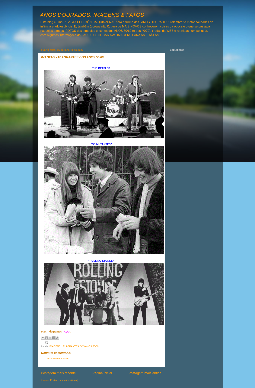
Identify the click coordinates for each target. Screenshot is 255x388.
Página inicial (102, 373)
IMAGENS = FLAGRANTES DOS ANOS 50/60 (74, 346)
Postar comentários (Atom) (64, 380)
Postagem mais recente (58, 373)
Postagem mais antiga (145, 373)
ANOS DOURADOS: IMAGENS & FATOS (92, 15)
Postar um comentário (57, 358)
